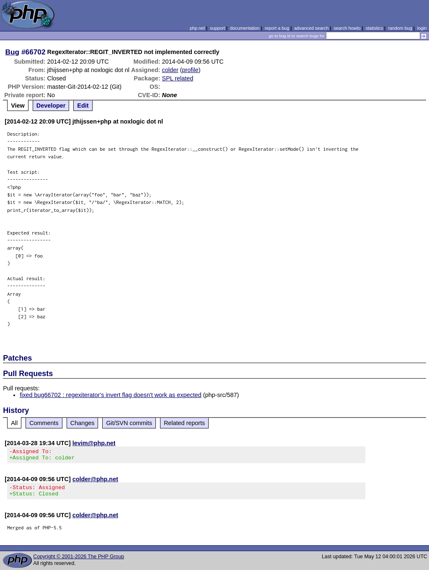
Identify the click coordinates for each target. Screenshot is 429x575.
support (217, 28)
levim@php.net (94, 443)
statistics (374, 28)
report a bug (277, 28)
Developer (51, 105)
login (422, 28)
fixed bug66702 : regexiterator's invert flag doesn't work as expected (110, 395)
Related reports (184, 423)
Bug (12, 52)
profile (190, 70)
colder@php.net (95, 481)
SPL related (178, 78)
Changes (82, 423)
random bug (400, 28)
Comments (44, 423)
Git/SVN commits (129, 423)
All (14, 423)
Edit (82, 105)
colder (170, 70)
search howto (346, 28)
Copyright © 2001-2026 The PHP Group (78, 562)
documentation (245, 28)
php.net (197, 28)
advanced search (311, 28)
